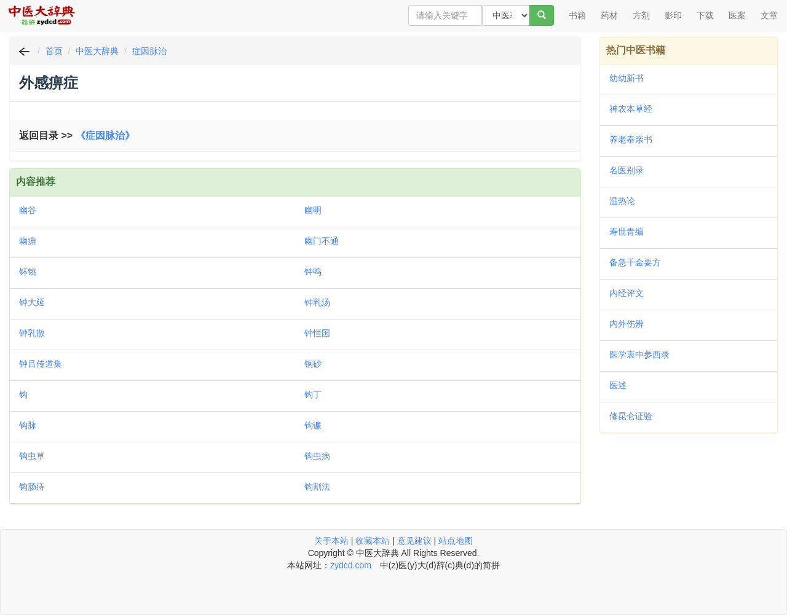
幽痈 (27, 241)
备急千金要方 (635, 262)
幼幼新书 (626, 78)
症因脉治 (149, 51)
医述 (618, 385)
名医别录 (626, 170)
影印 (673, 15)
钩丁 (313, 394)
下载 (705, 15)
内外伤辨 (626, 324)
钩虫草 (32, 456)
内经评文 (626, 293)
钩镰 (313, 425)
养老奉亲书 (630, 139)
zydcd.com (350, 565)
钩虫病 (317, 456)
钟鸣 (313, 271)
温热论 (622, 201)
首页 (54, 51)
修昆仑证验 (630, 416)
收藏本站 (372, 541)
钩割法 (317, 487)
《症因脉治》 (105, 135)
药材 (609, 15)
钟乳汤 (317, 302)
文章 (769, 15)
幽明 (313, 210)
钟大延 (32, 302)
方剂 (641, 15)
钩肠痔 (32, 487)
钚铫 (27, 271)
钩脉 (27, 425)
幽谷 (27, 210)
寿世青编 (626, 232)
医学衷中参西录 (639, 354)
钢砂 (313, 364)
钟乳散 (32, 333)
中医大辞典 (97, 51)
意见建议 (414, 541)
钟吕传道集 (40, 364)
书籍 (577, 15)
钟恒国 (317, 333)
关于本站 (331, 541)
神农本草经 (630, 109)
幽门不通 (321, 241)
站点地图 (455, 541)
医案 (737, 15)
